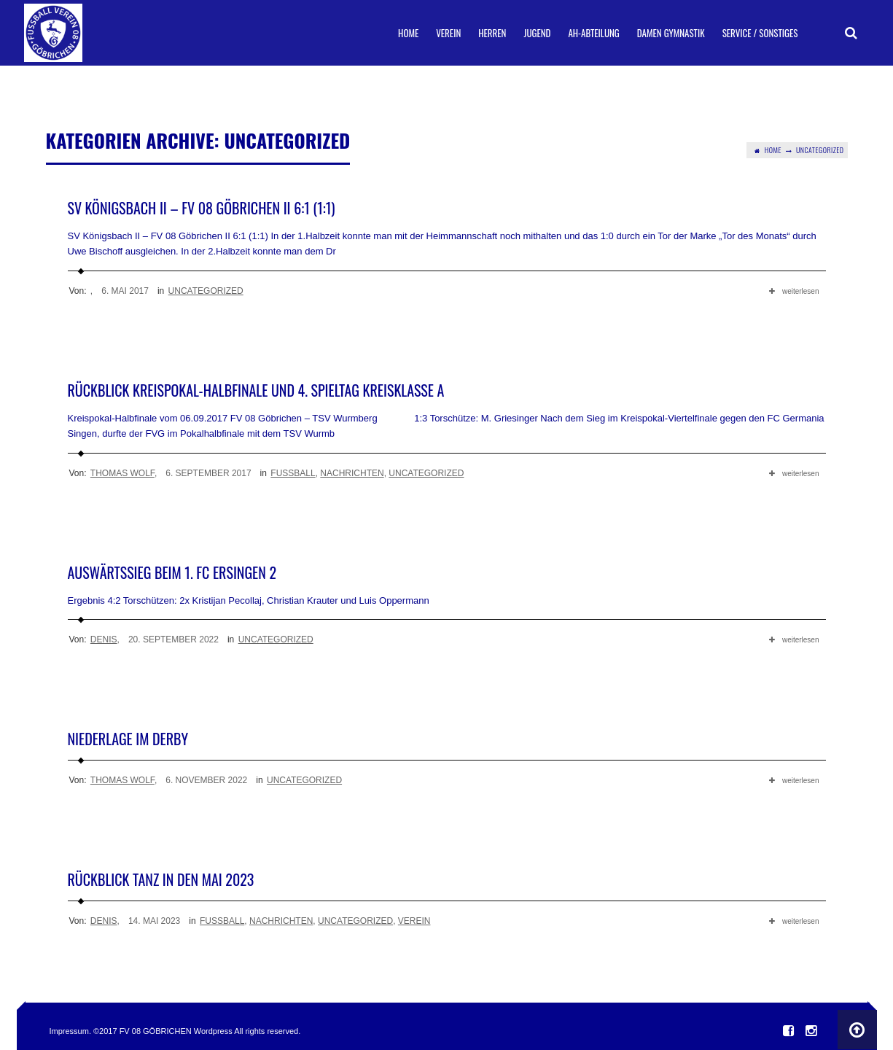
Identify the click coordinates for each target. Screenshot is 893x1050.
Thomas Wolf (122, 473)
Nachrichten (351, 473)
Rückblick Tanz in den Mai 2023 (161, 879)
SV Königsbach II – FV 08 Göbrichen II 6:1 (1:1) (201, 208)
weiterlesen (794, 291)
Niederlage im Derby (128, 739)
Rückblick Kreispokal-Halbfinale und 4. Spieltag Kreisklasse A (256, 390)
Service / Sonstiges (760, 33)
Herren (492, 33)
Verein (448, 33)
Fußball (292, 473)
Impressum (69, 1031)
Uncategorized (205, 291)
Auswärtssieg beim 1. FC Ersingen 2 (172, 572)
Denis (103, 639)
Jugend (536, 33)
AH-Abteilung (593, 33)
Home (408, 33)
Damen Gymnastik (671, 33)
